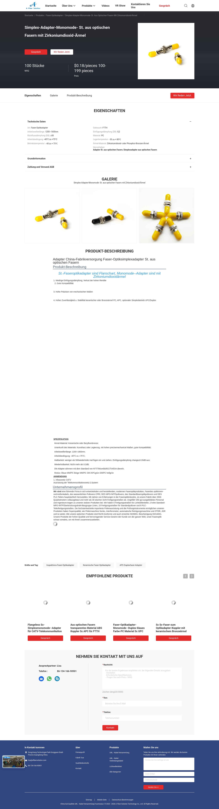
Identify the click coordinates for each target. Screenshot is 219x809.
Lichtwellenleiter (116, 766)
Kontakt (110, 727)
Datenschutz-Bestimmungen (122, 800)
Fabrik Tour (80, 758)
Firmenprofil (80, 752)
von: (106, 698)
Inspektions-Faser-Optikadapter (60, 565)
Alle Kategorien (115, 772)
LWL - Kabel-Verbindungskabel (116, 759)
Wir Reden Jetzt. (62, 52)
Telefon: (107, 712)
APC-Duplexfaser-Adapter (131, 565)
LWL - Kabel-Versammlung (119, 753)
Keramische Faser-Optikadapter (97, 565)
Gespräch (36, 52)
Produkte (40, 15)
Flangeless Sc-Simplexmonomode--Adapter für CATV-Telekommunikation (45, 628)
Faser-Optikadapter (54, 15)
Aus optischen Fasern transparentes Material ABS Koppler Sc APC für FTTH (86, 628)
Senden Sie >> (153, 787)
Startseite (29, 15)
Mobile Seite (102, 800)
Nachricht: (108, 665)
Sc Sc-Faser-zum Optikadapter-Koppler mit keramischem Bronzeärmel (171, 628)
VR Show (120, 5)
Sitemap (89, 800)
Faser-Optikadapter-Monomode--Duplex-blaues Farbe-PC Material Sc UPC (129, 628)
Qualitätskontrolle (82, 763)
